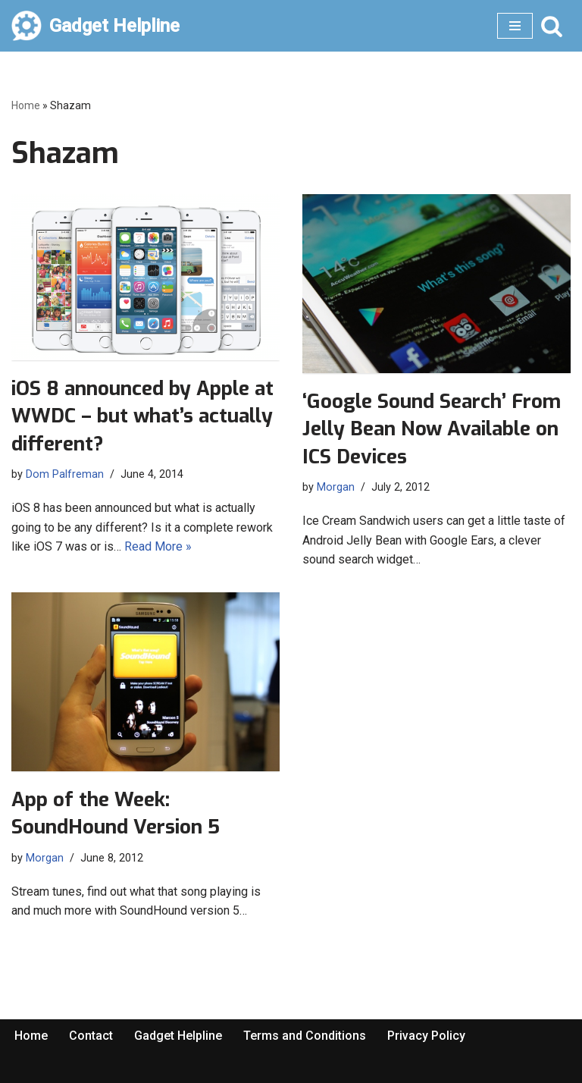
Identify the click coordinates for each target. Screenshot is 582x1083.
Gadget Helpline (178, 1035)
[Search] (551, 25)
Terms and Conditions (304, 1035)
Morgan (336, 487)
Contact (91, 1035)
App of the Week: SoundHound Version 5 (115, 813)
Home (25, 105)
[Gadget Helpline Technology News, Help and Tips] (95, 26)
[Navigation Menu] (515, 26)
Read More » (158, 546)
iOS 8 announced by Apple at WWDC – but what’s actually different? (142, 416)
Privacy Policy (426, 1035)
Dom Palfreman (65, 474)
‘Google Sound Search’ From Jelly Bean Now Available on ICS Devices (431, 429)
